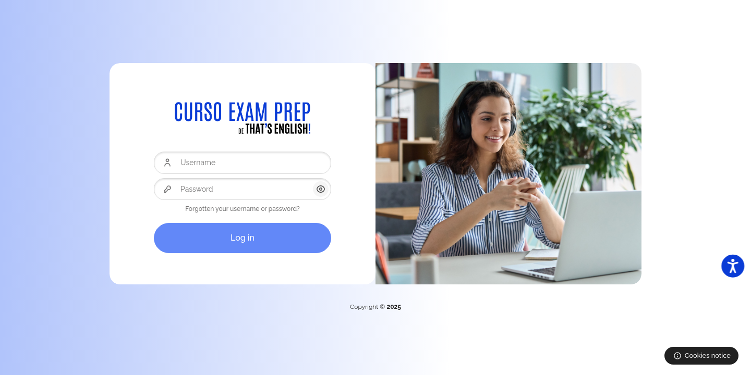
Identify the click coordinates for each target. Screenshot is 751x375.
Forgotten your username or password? (242, 209)
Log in (243, 238)
